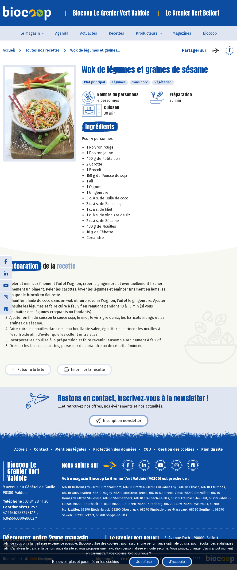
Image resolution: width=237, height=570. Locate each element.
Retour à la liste (28, 369)
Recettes (116, 33)
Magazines (182, 33)
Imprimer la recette (84, 369)
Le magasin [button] (30, 33)
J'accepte (177, 562)
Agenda (61, 33)
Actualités (88, 33)
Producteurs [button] (146, 33)
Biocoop (210, 33)
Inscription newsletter (118, 420)
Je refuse (144, 562)
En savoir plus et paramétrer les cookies (85, 562)
